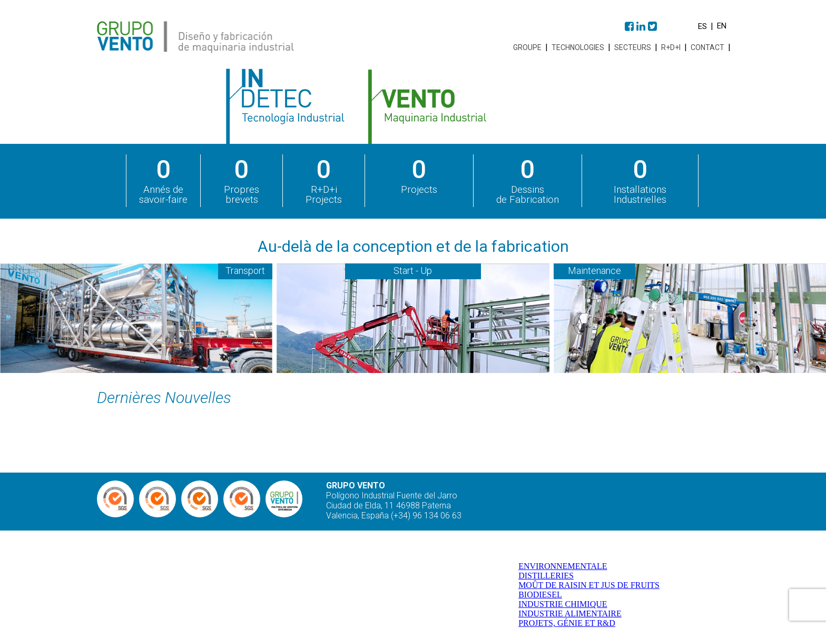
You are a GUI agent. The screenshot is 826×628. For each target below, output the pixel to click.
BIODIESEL (540, 594)
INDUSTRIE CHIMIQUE (562, 604)
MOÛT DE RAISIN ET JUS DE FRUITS (589, 585)
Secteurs (632, 47)
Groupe (527, 47)
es (702, 26)
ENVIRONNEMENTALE (562, 566)
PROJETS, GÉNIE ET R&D (566, 623)
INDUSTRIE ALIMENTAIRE (570, 613)
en (721, 26)
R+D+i (671, 47)
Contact (707, 47)
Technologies (578, 47)
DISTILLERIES (546, 575)
